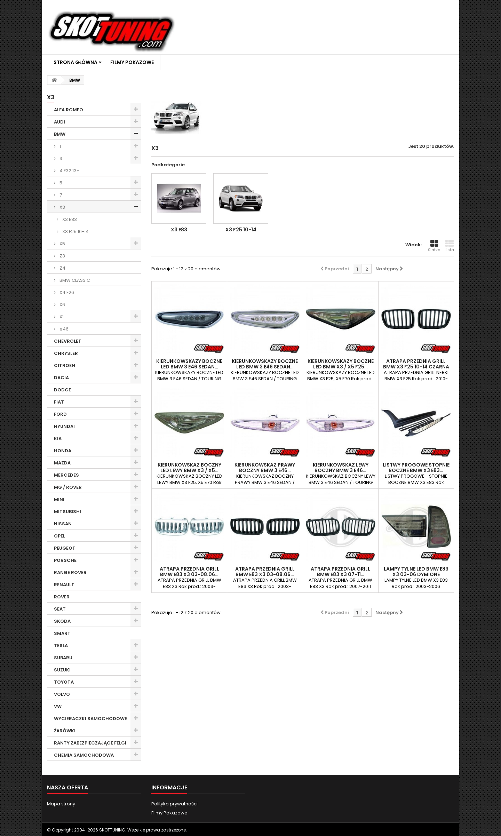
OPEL (59, 536)
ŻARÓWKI (64, 730)
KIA (58, 438)
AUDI (59, 122)
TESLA (61, 645)
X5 (61, 243)
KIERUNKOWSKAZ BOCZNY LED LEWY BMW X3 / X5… (189, 467)
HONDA (62, 450)
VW (58, 706)
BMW (59, 134)
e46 (63, 329)
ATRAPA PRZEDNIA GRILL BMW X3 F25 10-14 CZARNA (416, 363)
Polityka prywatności (174, 804)
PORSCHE (65, 560)
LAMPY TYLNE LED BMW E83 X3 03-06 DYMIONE (416, 571)
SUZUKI (62, 670)
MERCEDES (66, 475)
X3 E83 (69, 219)
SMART (62, 633)
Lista (449, 246)
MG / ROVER (68, 487)
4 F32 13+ (69, 170)
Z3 (61, 256)
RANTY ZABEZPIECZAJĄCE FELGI (90, 743)
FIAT (59, 402)
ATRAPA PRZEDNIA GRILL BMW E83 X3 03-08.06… (189, 571)
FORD (60, 414)
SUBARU (63, 657)
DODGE (62, 390)
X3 (61, 207)
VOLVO (62, 694)
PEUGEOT (64, 548)
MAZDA (62, 463)
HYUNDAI (64, 426)
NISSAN (63, 523)
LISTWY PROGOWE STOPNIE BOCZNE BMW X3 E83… (416, 467)
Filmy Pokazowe (132, 62)
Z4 (61, 268)
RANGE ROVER (70, 572)
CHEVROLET (67, 341)
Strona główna (75, 62)
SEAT (60, 609)
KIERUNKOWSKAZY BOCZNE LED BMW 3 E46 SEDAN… (189, 363)
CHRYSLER (66, 353)
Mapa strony (61, 804)
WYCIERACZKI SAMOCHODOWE (90, 718)
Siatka (434, 246)
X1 (61, 316)
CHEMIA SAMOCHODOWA (84, 755)
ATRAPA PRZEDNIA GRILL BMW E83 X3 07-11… (340, 571)
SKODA (62, 621)
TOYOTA (64, 682)
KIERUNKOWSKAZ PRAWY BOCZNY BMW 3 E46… (264, 467)
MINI (59, 499)
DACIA (61, 377)
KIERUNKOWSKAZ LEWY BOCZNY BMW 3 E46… (340, 467)
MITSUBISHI (67, 511)
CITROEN (64, 365)
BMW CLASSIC (74, 280)
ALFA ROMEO (68, 109)
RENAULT (64, 584)
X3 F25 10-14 (75, 231)
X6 (61, 304)
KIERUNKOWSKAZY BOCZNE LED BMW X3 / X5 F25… (341, 363)
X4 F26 (66, 292)
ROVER (62, 597)
